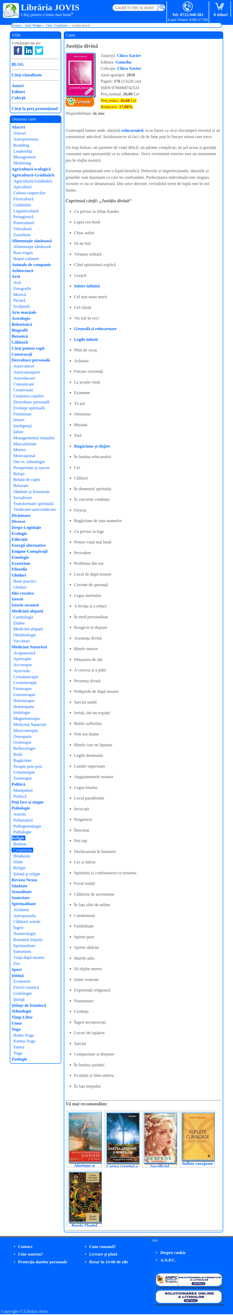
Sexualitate (22, 891)
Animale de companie (31, 264)
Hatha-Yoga (23, 1035)
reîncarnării (132, 130)
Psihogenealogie (27, 826)
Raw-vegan (23, 252)
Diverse (18, 521)
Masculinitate (25, 444)
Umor (17, 1023)
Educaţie (20, 539)
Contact (25, 1246)
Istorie (17, 599)
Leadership (22, 151)
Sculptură (21, 306)
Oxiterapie (22, 742)
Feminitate (22, 414)
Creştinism (22, 850)
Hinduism (21, 856)
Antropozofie (24, 915)
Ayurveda (21, 670)
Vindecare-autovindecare (34, 509)
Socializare (22, 497)
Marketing (22, 163)
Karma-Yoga (24, 1041)
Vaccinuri (21, 641)
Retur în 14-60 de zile (108, 1262)
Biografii (20, 330)
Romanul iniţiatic (28, 939)
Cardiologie (23, 617)
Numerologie (24, 933)
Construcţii (22, 354)
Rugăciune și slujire (92, 446)
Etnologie (20, 557)
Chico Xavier (129, 55)
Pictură (19, 300)
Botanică (20, 336)
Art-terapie (22, 664)
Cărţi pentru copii (28, 348)
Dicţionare (21, 515)
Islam (18, 861)
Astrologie (21, 318)
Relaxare (20, 485)
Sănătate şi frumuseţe (31, 491)
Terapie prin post (27, 766)
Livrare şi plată (103, 1254)
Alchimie (21, 909)
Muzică (19, 294)
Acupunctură (24, 653)
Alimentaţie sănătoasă (32, 240)
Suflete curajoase (197, 1163)
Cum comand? (102, 1246)
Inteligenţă (22, 425)
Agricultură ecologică (31, 169)
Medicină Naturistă (29, 647)
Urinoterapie (24, 772)
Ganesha (123, 62)
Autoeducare (24, 378)
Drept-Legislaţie (26, 527)
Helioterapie (23, 700)
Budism (20, 844)
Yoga (16, 1029)
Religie (18, 838)
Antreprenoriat (25, 139)
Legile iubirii (86, 339)
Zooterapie (22, 778)
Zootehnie (22, 234)
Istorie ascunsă (25, 605)
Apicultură (22, 186)
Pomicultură (23, 222)
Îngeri (18, 927)
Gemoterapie (24, 694)
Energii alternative (29, 545)
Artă (16, 276)
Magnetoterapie (26, 718)
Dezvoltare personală (31, 360)
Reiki (18, 754)
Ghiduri (19, 575)
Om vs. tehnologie (29, 461)
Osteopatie (22, 736)
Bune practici (24, 581)
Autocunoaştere (26, 372)
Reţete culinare (26, 258)
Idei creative (23, 593)
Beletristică (22, 324)
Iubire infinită (87, 286)
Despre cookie (173, 1252)
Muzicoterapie (25, 730)
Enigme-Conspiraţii (30, 551)
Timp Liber (22, 1017)
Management (24, 157)
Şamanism (22, 951)
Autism (19, 814)
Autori (18, 85)
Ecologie (19, 533)
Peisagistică (23, 216)
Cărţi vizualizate (27, 75)
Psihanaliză (23, 820)
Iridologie (21, 712)
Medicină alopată (27, 611)
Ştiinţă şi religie (26, 873)
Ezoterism (21, 563)
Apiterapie (22, 658)
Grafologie (22, 993)
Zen (16, 963)
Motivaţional (24, 455)
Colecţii (19, 97)
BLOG (18, 64)
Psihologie (21, 808)
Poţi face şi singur (28, 802)
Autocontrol (23, 366)
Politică (18, 784)
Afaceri (18, 127)
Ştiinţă (18, 975)
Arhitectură (22, 270)
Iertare (18, 419)
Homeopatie (23, 706)
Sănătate (19, 886)
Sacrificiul (159, 1166)
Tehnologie (21, 1011)
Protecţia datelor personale (42, 1262)
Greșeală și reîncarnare (95, 328)
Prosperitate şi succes (31, 467)
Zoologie (19, 1059)
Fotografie (22, 288)
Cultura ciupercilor (29, 193)
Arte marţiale (24, 312)
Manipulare (23, 790)
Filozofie (19, 569)
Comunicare (23, 384)
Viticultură (22, 228)
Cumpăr (83, 102)
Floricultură (23, 199)
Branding (21, 145)
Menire (19, 449)
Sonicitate (21, 897)
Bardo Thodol (84, 1225)
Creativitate (23, 390)
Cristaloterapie (25, 676)
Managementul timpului (33, 437)
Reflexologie (24, 748)
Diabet (19, 623)
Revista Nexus (24, 880)
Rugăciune (22, 760)
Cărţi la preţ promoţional (35, 108)
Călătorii (20, 342)
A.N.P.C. (168, 1260)
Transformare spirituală (33, 503)
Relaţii (19, 473)
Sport (17, 969)
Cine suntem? (30, 1254)
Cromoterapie (25, 682)
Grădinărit (22, 205)
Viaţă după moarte (29, 957)
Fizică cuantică (26, 987)
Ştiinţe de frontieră (29, 1005)
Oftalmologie (24, 635)
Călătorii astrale (26, 921)
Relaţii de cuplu (26, 479)
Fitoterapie (22, 688)
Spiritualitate (24, 903)
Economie (22, 981)
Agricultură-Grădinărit (33, 175)
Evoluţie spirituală (29, 408)
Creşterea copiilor (28, 396)
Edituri (18, 91)
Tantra (18, 1047)
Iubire (18, 431)
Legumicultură (25, 211)
